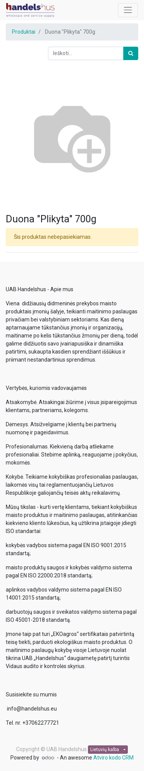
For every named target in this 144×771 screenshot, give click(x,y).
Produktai (23, 32)
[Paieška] (130, 53)
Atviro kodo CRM (113, 758)
